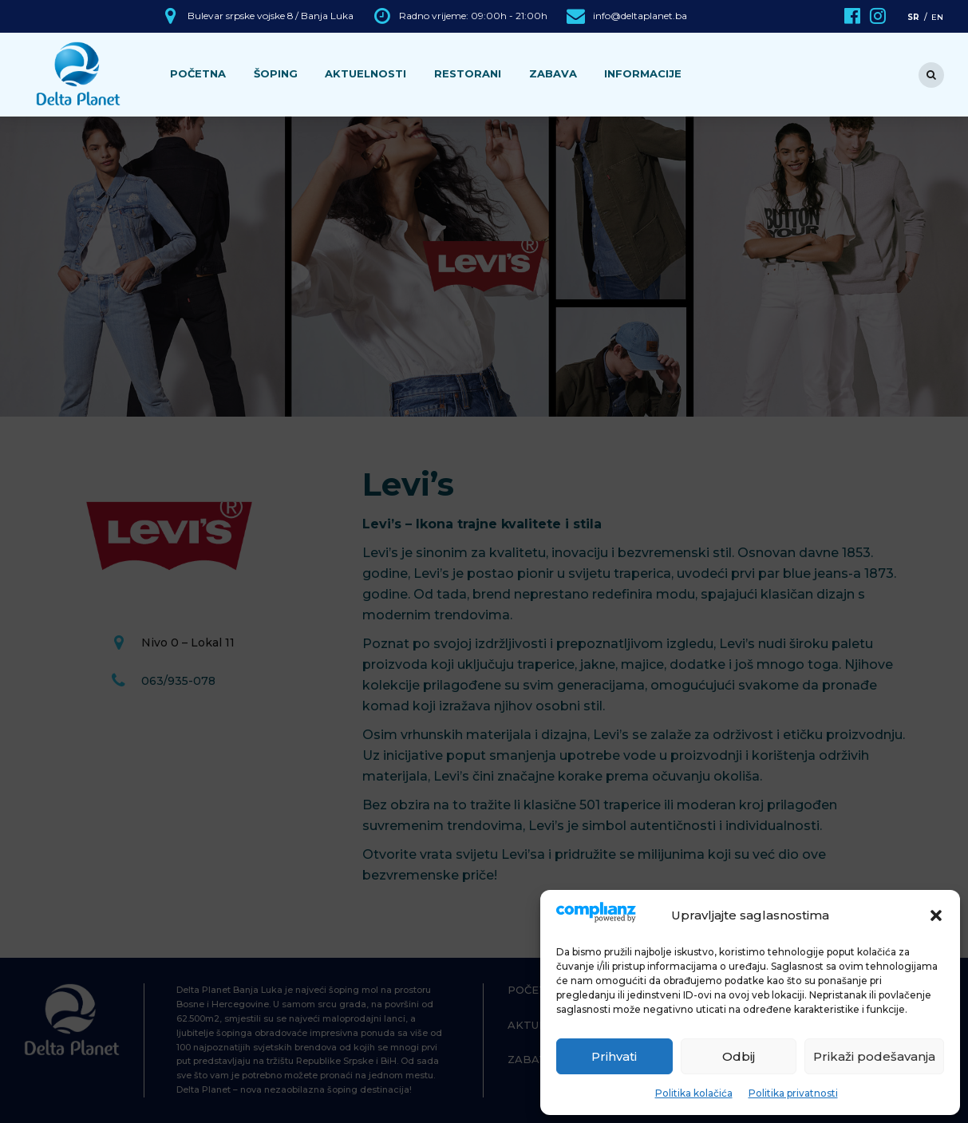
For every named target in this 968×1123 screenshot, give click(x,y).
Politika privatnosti (793, 1093)
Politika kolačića (694, 1093)
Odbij (738, 1056)
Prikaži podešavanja (874, 1056)
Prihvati (614, 1056)
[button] (936, 915)
